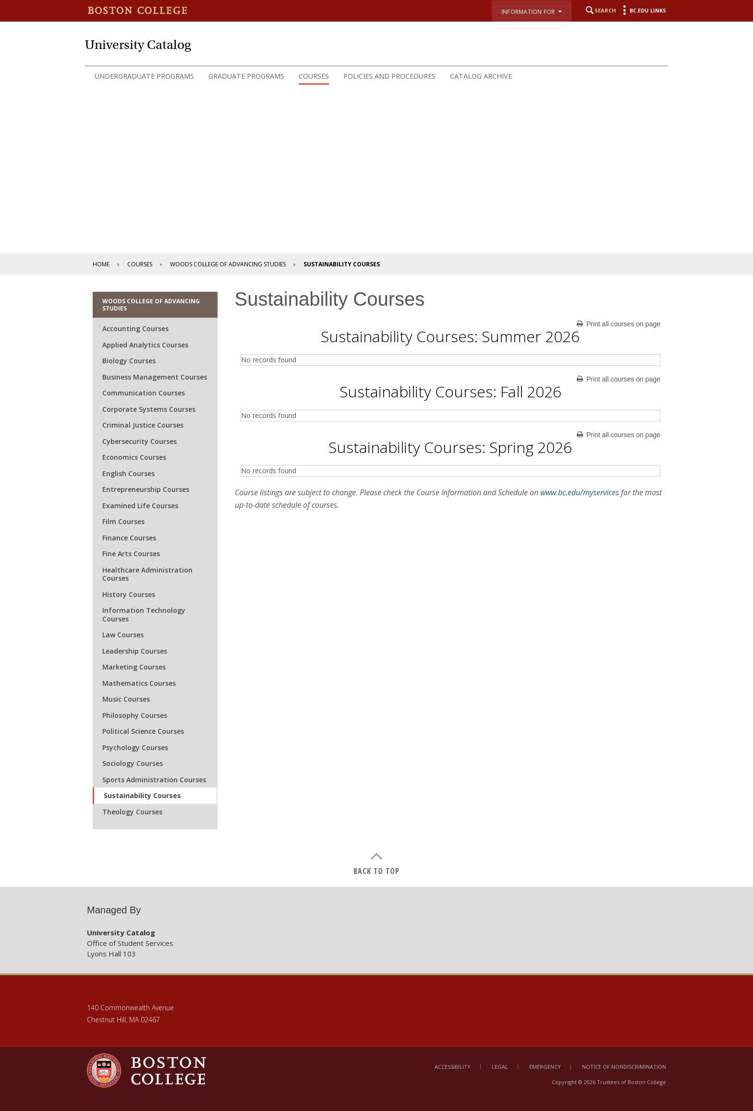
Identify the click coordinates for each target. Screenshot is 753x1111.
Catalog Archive (481, 76)
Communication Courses (143, 392)
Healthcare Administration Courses (147, 574)
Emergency (545, 1066)
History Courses (128, 594)
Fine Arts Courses (131, 553)
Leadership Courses (134, 651)
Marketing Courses (134, 666)
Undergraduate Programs (144, 76)
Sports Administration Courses (154, 779)
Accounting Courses (135, 328)
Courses (314, 76)
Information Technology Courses (143, 614)
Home (101, 264)
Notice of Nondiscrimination (624, 1066)
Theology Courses (132, 811)
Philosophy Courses (134, 715)
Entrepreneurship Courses (145, 489)
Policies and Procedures (389, 76)
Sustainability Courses (142, 795)
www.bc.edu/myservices (579, 492)
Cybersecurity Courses (139, 441)
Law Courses (123, 634)
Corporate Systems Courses (148, 409)
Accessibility (453, 1066)
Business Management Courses (154, 377)
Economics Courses (134, 457)
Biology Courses (129, 360)
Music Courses (126, 699)
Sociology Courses (132, 763)
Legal (500, 1066)
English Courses (128, 473)
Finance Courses (129, 537)
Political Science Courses (143, 731)
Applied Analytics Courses (145, 344)
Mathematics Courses (139, 683)
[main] (376, 581)
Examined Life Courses (140, 505)
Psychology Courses (135, 747)
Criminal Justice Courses (142, 425)
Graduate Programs (246, 76)
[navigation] (376, 76)
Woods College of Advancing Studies (228, 264)
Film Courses (123, 521)
